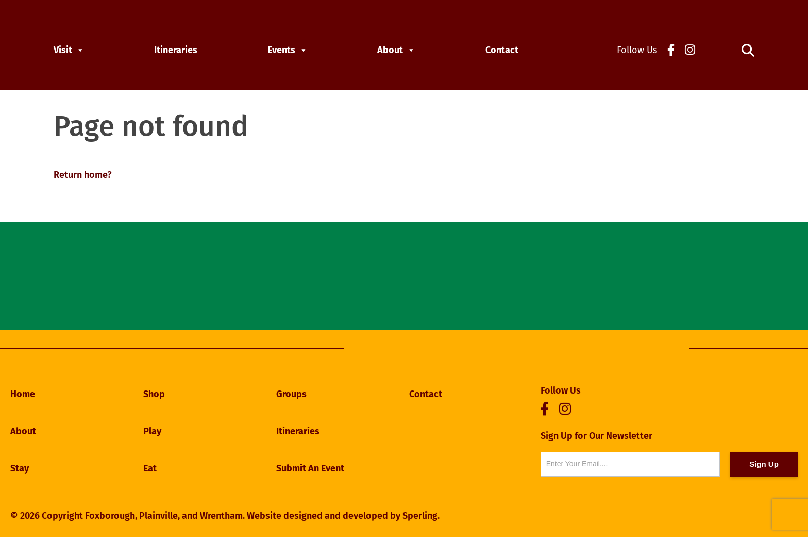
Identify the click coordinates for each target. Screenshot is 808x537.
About (396, 50)
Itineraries (175, 50)
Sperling (419, 516)
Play (152, 431)
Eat (150, 468)
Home (22, 394)
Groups (291, 394)
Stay (19, 468)
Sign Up (764, 464)
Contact (501, 50)
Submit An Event (310, 468)
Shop (154, 394)
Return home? (83, 175)
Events (287, 50)
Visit (69, 50)
